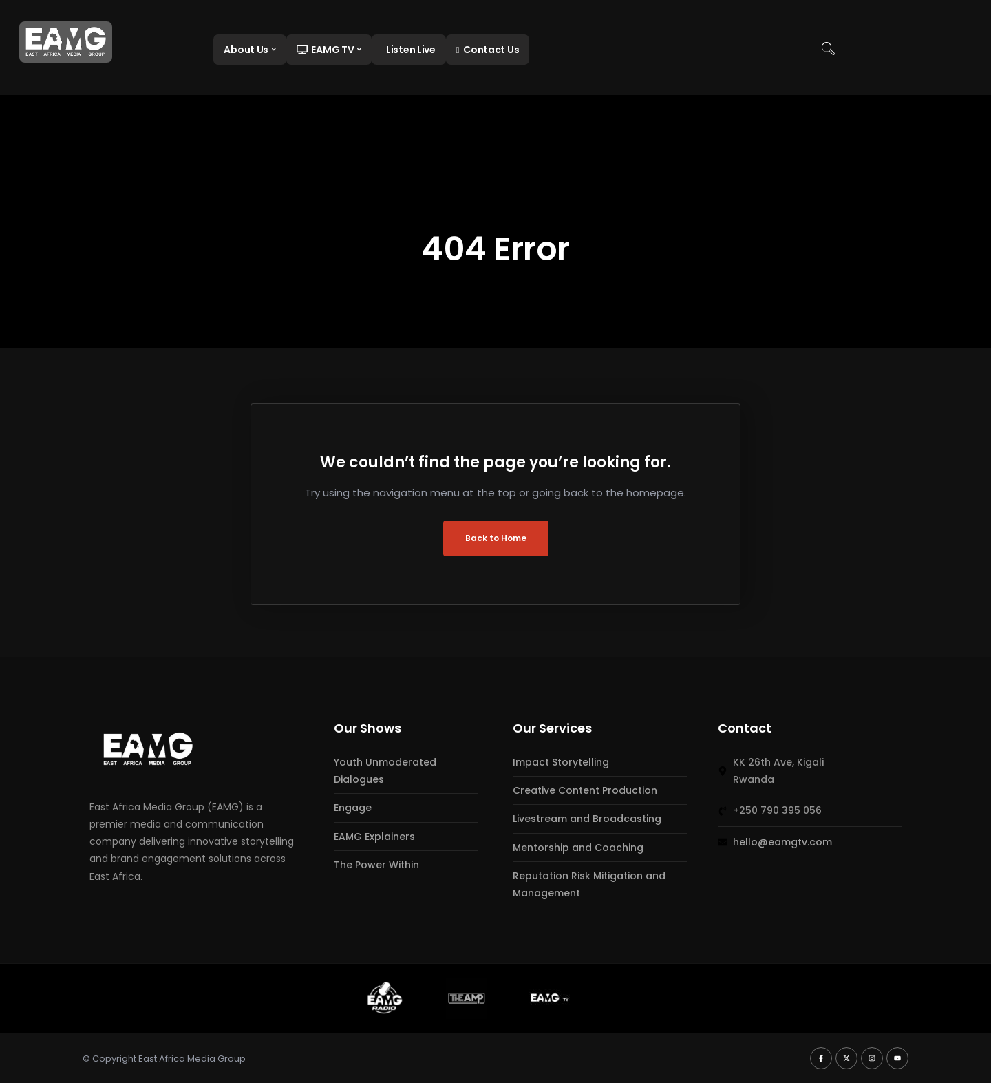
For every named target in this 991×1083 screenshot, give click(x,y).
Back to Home (495, 538)
